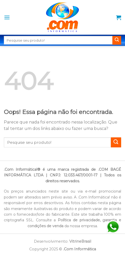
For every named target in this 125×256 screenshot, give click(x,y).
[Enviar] (116, 40)
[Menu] (7, 17)
